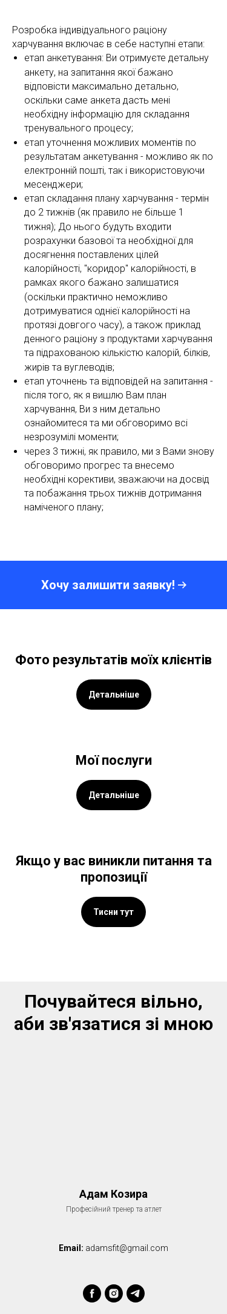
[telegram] (136, 1293)
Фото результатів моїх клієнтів (113, 659)
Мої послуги (114, 760)
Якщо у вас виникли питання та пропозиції (114, 869)
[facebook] (92, 1293)
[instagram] (114, 1293)
